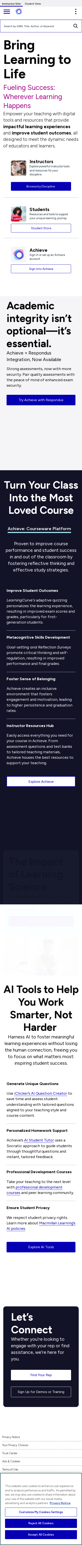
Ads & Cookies (11, 1461)
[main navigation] (6, 12)
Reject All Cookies (40, 1523)
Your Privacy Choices (15, 1445)
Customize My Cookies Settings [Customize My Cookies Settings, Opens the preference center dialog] (41, 1512)
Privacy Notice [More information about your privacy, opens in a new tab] (60, 1503)
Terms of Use (10, 1469)
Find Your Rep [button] (41, 1375)
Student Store (33, 3)
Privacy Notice (11, 1437)
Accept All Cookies (41, 1534)
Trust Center (9, 1453)
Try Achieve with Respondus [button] (41, 400)
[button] (75, 11)
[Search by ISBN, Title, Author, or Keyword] (35, 26)
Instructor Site (11, 3)
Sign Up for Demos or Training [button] (41, 1392)
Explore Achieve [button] (41, 781)
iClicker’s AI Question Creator (40, 1093)
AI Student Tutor (39, 1140)
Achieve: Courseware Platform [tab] (39, 528)
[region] (41, 1509)
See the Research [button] (41, 920)
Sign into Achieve (41, 269)
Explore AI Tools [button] (41, 1247)
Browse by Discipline (41, 186)
